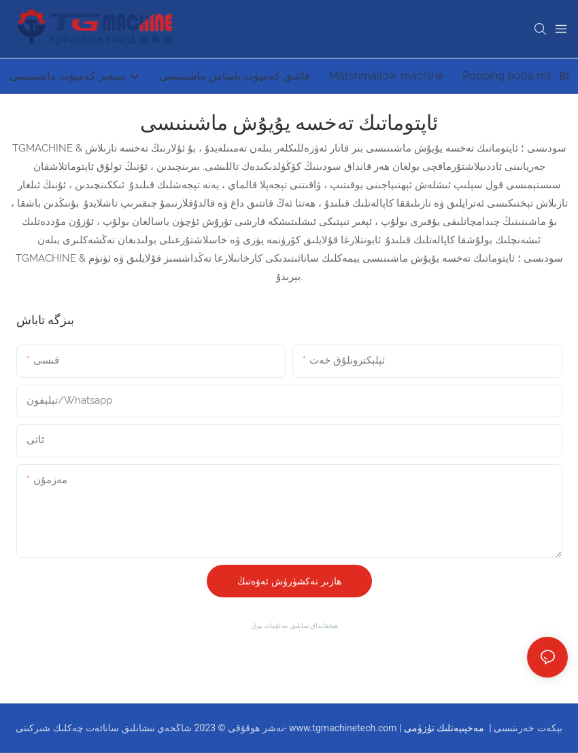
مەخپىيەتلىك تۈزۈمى (445, 727)
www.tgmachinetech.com (344, 727)
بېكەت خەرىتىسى (527, 727)
